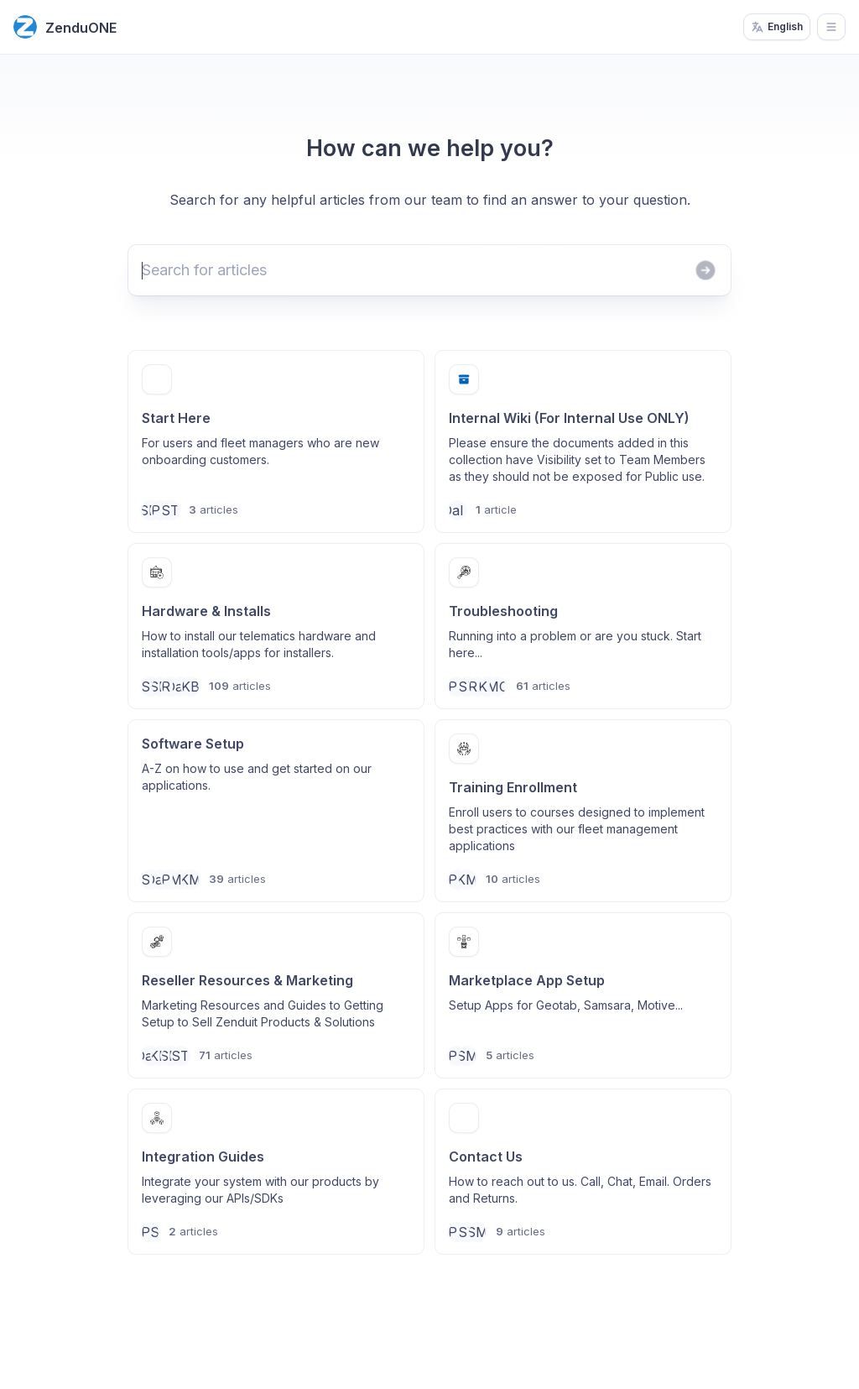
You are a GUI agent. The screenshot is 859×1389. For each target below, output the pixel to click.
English (777, 27)
